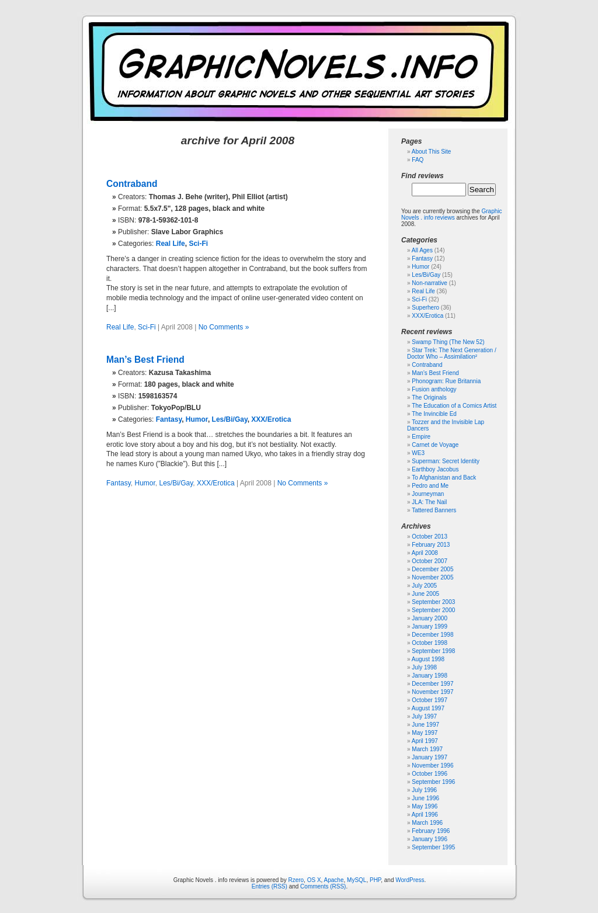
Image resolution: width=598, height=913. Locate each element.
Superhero (425, 307)
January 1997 (429, 757)
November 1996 (432, 765)
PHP (375, 880)
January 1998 (429, 675)
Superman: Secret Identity (445, 461)
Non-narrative (429, 283)
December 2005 (432, 569)
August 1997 (428, 708)
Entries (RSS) (269, 886)
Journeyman (428, 494)
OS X (314, 880)
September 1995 (433, 847)
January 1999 (429, 626)
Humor (197, 419)
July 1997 (424, 716)
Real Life (170, 243)
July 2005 (424, 585)
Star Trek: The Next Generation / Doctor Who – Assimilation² (451, 353)
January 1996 (429, 839)
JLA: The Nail (429, 502)
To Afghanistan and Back (444, 477)
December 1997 (432, 684)
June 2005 (425, 594)
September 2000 (433, 610)
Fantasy (169, 419)
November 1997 (432, 692)
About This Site (431, 151)
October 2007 (429, 561)
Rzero (296, 880)
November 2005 (432, 577)
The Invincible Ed (434, 414)
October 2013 (429, 536)
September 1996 (433, 782)
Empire (421, 436)
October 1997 (429, 700)
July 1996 (424, 790)
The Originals (429, 397)
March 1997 (427, 749)
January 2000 (429, 618)
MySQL (356, 880)
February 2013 (431, 544)
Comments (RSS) (323, 886)
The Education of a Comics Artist (454, 405)
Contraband (132, 184)
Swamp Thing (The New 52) (448, 342)
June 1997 (425, 724)
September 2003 (433, 602)
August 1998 (428, 659)
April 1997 (425, 741)
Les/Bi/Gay (230, 419)
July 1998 (424, 667)
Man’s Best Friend (145, 359)
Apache (334, 880)
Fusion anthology (434, 389)
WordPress (409, 880)
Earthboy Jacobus (435, 469)
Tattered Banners (434, 510)
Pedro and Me (430, 485)
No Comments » (224, 327)
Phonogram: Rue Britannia (446, 381)
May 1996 (424, 806)
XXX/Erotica (271, 419)
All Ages (422, 250)
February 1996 (431, 831)
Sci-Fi (198, 243)
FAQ (417, 160)
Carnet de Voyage (435, 445)
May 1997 (424, 733)
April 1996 (425, 814)
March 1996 (427, 823)
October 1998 (429, 643)
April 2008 (425, 553)
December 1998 (432, 634)
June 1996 (425, 798)
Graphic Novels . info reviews (451, 214)
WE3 (418, 453)
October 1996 (429, 773)
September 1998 (433, 651)
